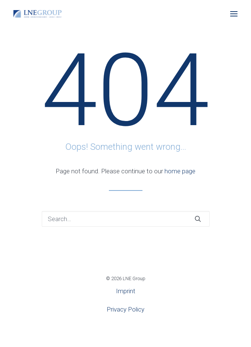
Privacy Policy (125, 309)
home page (179, 171)
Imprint (125, 291)
